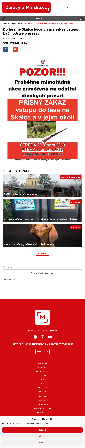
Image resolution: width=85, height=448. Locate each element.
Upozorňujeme (42, 371)
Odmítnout (42, 436)
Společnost (42, 404)
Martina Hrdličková (18, 43)
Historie (42, 396)
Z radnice (42, 367)
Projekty (42, 388)
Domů (5, 24)
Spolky (42, 392)
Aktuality (42, 363)
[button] (81, 419)
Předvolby (42, 443)
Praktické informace (17, 24)
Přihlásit (42, 253)
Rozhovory (42, 400)
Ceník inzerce (42, 412)
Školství (43, 384)
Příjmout (42, 430)
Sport (42, 379)
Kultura (42, 375)
